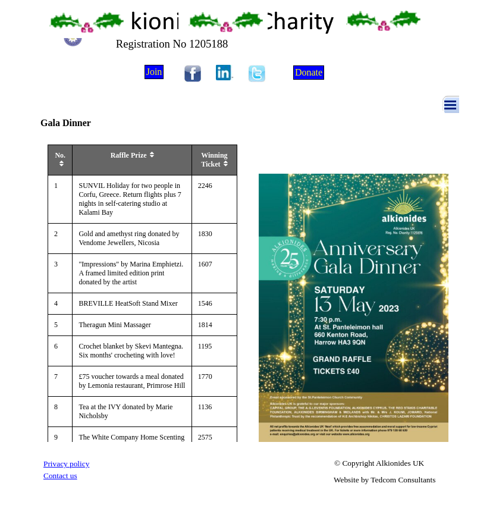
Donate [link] (308, 72)
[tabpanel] (88, 463)
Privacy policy (66, 463)
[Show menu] (450, 105)
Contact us (60, 475)
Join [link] (154, 72)
